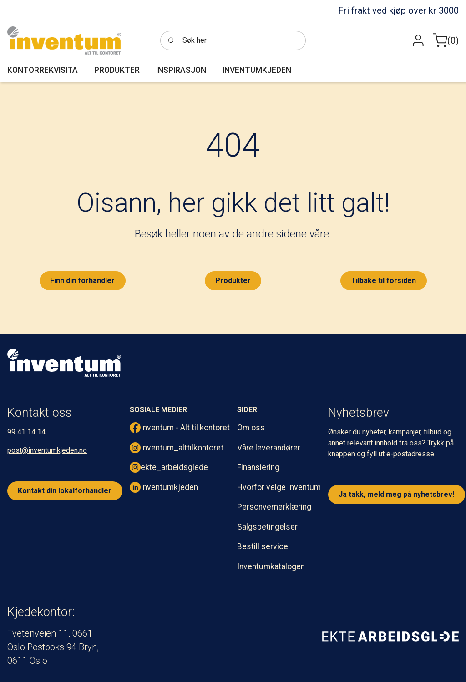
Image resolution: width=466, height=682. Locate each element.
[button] (418, 41)
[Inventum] (64, 40)
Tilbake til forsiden (383, 280)
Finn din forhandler (82, 280)
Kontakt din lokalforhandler (64, 490)
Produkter (233, 280)
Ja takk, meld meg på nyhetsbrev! (396, 494)
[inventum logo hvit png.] (64, 363)
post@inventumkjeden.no (47, 450)
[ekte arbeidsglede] (390, 636)
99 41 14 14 (26, 432)
